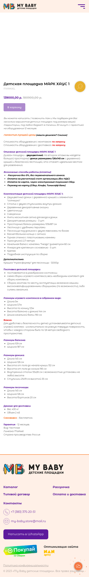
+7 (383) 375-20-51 (23, 512)
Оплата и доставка (69, 494)
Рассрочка (61, 487)
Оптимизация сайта (61, 547)
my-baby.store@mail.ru (28, 521)
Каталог (10, 487)
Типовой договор (16, 494)
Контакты (12, 503)
